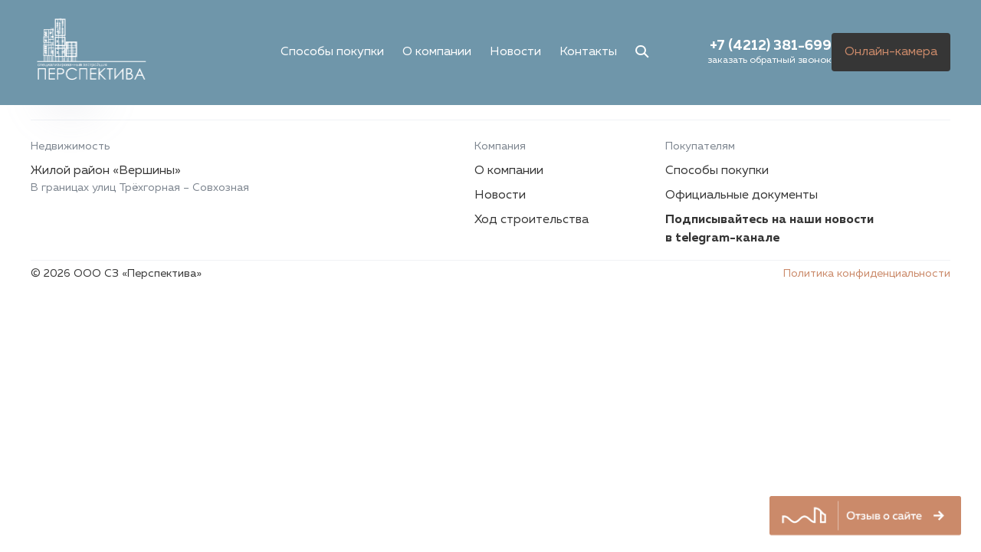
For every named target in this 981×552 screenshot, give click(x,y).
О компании (436, 52)
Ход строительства (531, 220)
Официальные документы (741, 195)
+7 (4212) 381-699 (771, 46)
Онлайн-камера (891, 52)
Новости (515, 52)
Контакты (588, 52)
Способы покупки (332, 52)
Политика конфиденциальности (866, 273)
